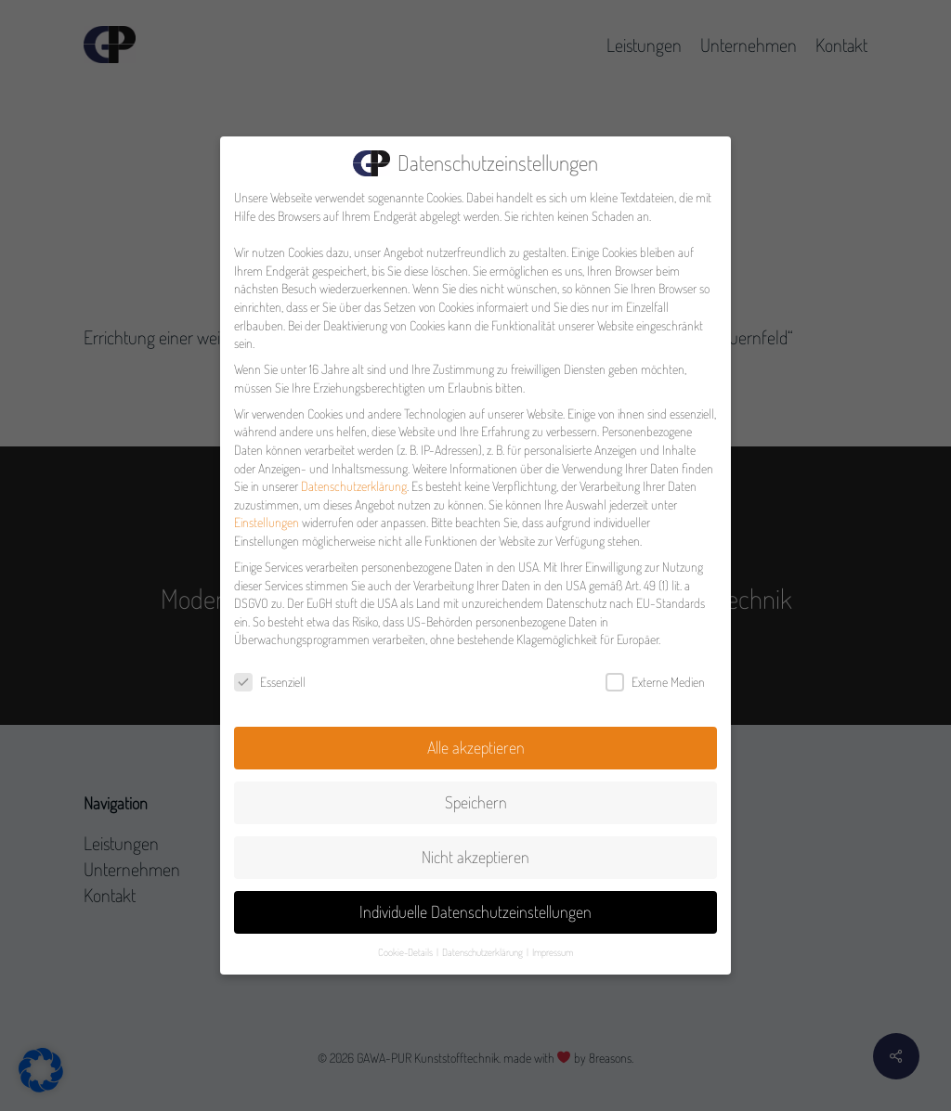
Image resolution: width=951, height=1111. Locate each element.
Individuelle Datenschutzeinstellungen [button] (475, 905)
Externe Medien (655, 675)
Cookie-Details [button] (406, 945)
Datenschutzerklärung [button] (483, 945)
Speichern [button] (476, 795)
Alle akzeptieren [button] (476, 740)
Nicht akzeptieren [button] (475, 850)
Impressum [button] (552, 945)
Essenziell (270, 675)
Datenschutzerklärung (354, 479)
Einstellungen (266, 515)
